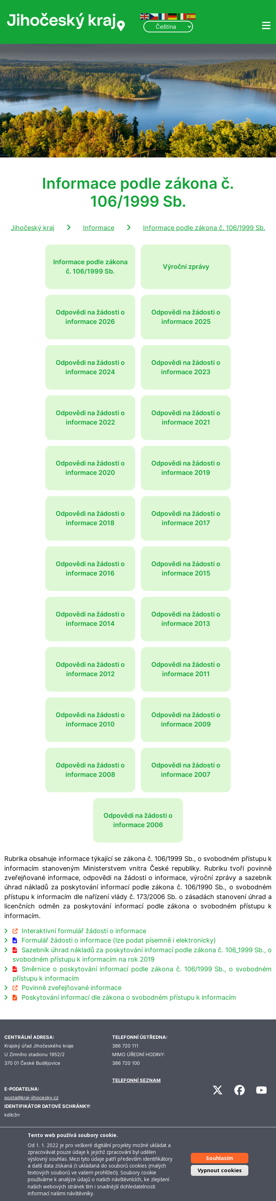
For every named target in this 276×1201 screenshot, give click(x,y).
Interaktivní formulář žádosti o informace (84, 931)
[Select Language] (168, 26)
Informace (98, 228)
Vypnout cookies (220, 1170)
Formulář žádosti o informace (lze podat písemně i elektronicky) (119, 940)
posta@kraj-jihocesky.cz (31, 1097)
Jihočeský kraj (32, 228)
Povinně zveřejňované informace (71, 987)
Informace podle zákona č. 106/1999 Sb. (204, 228)
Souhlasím (219, 1158)
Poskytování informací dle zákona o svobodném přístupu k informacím (129, 997)
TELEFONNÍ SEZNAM (136, 1080)
